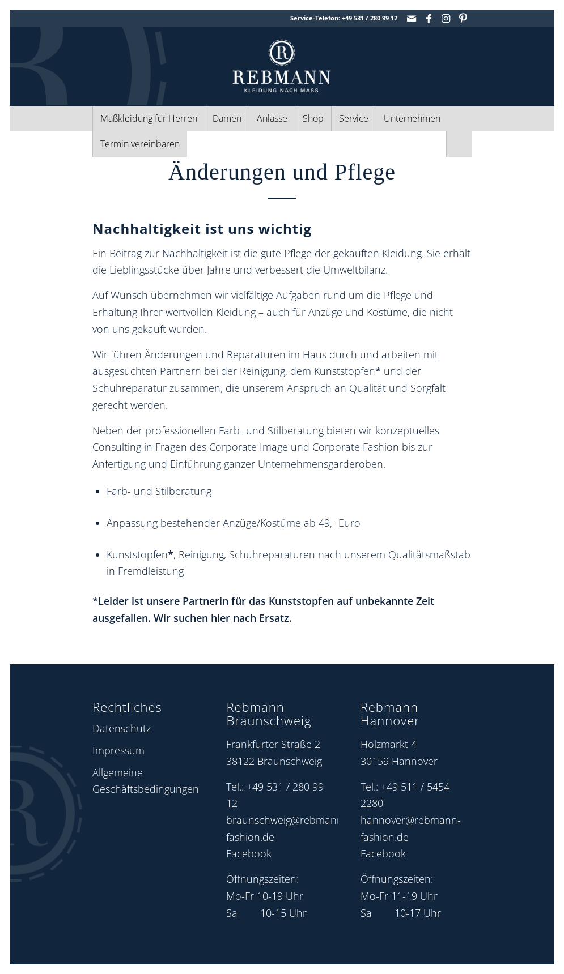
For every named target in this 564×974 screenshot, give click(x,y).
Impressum (118, 750)
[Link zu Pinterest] (463, 18)
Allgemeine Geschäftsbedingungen (145, 781)
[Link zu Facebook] (429, 18)
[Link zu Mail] (412, 18)
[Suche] (459, 144)
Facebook (249, 853)
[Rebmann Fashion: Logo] (282, 66)
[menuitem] (148, 118)
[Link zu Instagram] (446, 18)
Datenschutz (121, 728)
